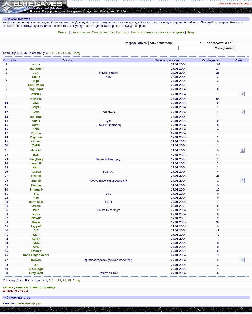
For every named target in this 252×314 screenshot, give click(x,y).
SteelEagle (36, 269)
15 (69, 53)
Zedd (36, 112)
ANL (36, 103)
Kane (36, 129)
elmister (36, 150)
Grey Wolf (36, 273)
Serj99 (36, 107)
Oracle (36, 206)
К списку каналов (15, 287)
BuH (36, 155)
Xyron (36, 238)
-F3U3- (36, 242)
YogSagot (36, 89)
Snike (36, 76)
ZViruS (36, 94)
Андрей (36, 226)
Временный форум (28, 303)
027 (36, 230)
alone (36, 64)
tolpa (36, 81)
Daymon (36, 137)
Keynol (36, 175)
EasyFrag (36, 159)
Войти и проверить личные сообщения (157, 32)
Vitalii (36, 121)
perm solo (36, 201)
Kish (36, 234)
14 (64, 53)
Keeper (36, 185)
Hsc (36, 197)
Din (36, 264)
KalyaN (36, 260)
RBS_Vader (36, 85)
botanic (36, 251)
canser (36, 141)
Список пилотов (103, 32)
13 (59, 53)
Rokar (36, 222)
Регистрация (81, 32)
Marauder (36, 68)
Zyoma (36, 133)
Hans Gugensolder (36, 255)
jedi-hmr (36, 116)
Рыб (36, 210)
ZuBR (36, 145)
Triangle (36, 180)
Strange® (36, 189)
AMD (36, 247)
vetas (36, 214)
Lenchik (36, 163)
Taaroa (36, 171)
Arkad (36, 125)
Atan (36, 167)
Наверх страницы (43, 287)
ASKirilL (36, 98)
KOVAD (36, 218)
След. (76, 53)
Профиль (122, 32)
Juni (36, 72)
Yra (36, 193)
